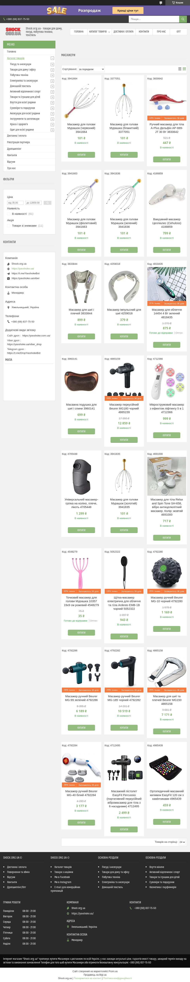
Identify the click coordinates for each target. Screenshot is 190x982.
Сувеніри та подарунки (22, 108)
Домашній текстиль (20, 86)
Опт (178, 31)
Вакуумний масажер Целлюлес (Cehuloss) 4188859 (166, 223)
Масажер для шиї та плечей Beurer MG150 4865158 (166, 700)
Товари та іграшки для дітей (25, 97)
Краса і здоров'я (19, 124)
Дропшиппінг (14, 148)
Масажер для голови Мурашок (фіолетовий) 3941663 (81, 223)
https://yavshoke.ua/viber (26, 278)
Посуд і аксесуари (111, 867)
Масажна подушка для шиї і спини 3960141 (81, 406)
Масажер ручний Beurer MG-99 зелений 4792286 (81, 698)
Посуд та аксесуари (20, 64)
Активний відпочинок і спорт (25, 91)
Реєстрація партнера (18, 142)
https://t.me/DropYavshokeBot (24, 353)
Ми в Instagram (62, 882)
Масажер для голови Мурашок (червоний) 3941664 (81, 128)
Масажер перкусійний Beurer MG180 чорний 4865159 (124, 408)
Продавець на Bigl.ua (95, 974)
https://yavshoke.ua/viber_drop (24, 344)
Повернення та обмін (18, 872)
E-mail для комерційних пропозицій (65, 889)
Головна (78, 31)
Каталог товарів (98, 31)
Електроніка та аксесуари (24, 80)
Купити (81, 155)
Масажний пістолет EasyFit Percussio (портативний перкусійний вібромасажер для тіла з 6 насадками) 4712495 (124, 798)
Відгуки (11, 161)
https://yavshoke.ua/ (23, 268)
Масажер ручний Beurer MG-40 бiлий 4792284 (81, 793)
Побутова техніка (19, 75)
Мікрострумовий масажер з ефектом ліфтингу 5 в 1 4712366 (166, 408)
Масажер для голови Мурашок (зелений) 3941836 (124, 223)
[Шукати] (183, 19)
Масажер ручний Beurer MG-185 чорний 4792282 (124, 698)
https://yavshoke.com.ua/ (36, 335)
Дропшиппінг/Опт (16, 887)
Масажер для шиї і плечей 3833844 (81, 311)
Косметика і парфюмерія (162, 887)
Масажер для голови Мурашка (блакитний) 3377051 (124, 128)
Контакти (144, 31)
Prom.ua (113, 971)
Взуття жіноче (156, 867)
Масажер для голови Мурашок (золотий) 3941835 (124, 503)
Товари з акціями (63, 872)
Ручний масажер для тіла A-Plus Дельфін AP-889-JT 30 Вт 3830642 (167, 128)
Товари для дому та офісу (115, 872)
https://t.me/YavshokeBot (26, 273)
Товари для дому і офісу (23, 69)
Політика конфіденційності (117, 978)
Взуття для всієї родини (23, 102)
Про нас (161, 31)
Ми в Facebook (62, 877)
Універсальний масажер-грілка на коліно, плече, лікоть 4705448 (81, 503)
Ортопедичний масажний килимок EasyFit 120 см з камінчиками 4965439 (167, 794)
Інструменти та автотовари (24, 118)
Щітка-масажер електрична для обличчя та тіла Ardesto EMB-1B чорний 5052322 (124, 603)
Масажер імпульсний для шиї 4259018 (124, 311)
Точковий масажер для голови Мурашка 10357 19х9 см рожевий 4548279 (81, 601)
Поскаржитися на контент (87, 978)
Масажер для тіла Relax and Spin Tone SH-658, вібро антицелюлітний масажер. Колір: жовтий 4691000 (167, 507)
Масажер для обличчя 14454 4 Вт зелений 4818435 (167, 313)
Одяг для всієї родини (22, 129)
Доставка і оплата (123, 31)
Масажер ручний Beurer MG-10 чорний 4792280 (167, 599)
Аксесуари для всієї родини (25, 113)
